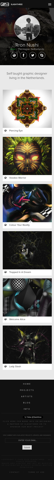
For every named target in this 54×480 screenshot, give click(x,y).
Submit (27, 448)
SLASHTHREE (17, 4)
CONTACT (14, 472)
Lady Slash (15, 366)
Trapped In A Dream (20, 272)
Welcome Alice (17, 319)
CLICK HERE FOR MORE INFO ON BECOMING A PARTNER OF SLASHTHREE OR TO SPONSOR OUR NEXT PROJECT (27, 424)
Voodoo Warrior (17, 178)
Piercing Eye (16, 131)
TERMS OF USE (36, 472)
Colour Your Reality (19, 225)
